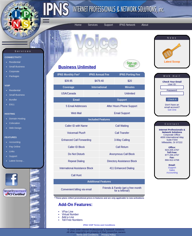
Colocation (14, 123)
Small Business (17, 66)
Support (13, 156)
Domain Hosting (17, 118)
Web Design (15, 128)
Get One (172, 110)
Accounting (14, 142)
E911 (11, 104)
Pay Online (14, 146)
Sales (172, 170)
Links (11, 151)
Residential (14, 62)
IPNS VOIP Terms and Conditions (99, 225)
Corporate (14, 71)
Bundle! (13, 99)
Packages (14, 76)
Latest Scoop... (16, 161)
